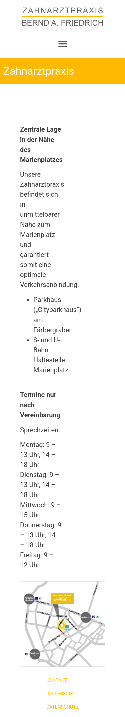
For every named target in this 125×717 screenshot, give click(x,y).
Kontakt (56, 680)
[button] (63, 44)
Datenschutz (62, 707)
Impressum (59, 693)
